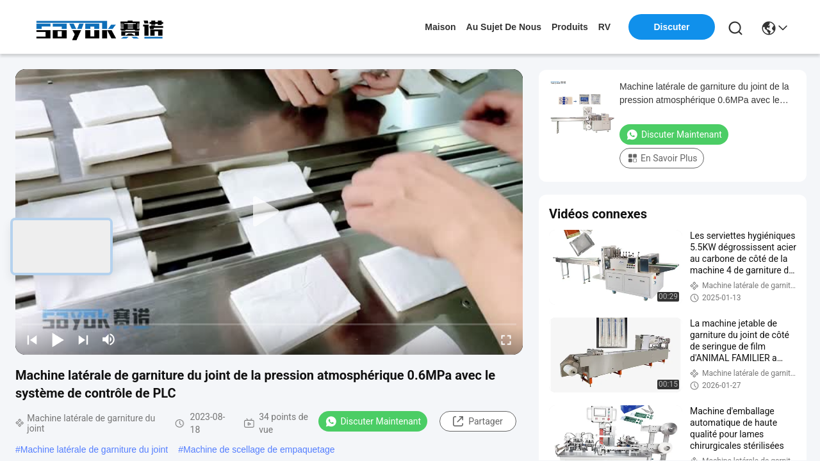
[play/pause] (57, 339)
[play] (269, 212)
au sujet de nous (503, 27)
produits (570, 27)
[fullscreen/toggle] (506, 339)
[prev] (32, 339)
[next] (83, 339)
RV (604, 27)
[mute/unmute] (109, 339)
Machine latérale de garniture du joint (94, 449)
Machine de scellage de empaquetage (259, 449)
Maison (440, 27)
